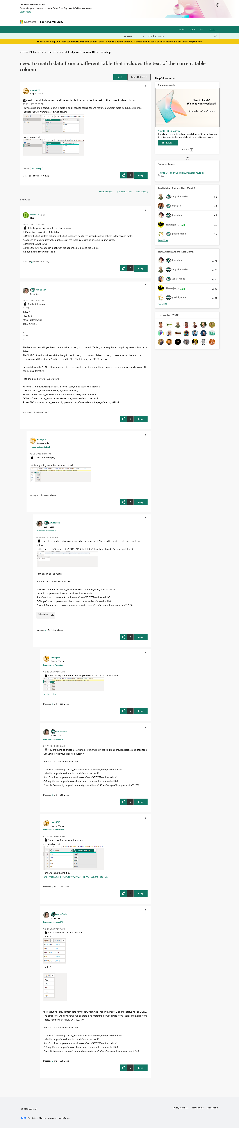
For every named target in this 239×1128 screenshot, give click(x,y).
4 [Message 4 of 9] (45, 630)
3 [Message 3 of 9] (38, 495)
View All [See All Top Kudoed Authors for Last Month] (163, 304)
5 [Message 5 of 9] (52, 704)
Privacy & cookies (180, 1107)
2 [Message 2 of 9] (31, 412)
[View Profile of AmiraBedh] (41, 289)
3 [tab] (186, 149)
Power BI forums (31, 52)
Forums (70, 21)
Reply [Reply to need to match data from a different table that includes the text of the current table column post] (140, 175)
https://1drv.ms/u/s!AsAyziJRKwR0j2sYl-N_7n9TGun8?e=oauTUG (75, 876)
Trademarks (212, 1107)
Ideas (96, 21)
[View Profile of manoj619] (35, 89)
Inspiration (83, 21)
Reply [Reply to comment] (140, 268)
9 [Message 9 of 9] (31, 261)
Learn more (25, 11)
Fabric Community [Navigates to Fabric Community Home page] (51, 22)
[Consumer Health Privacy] (59, 1118)
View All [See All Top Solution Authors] (163, 240)
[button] (120, 77)
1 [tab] (182, 149)
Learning (135, 21)
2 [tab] (184, 149)
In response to (40, 447)
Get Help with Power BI (78, 52)
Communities (109, 21)
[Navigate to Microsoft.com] (28, 22)
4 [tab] (188, 149)
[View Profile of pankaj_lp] (34, 214)
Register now (195, 41)
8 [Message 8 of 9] (52, 1060)
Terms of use (198, 1107)
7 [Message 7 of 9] (52, 886)
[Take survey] (168, 142)
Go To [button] (212, 29)
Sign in (192, 29)
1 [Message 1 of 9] (31, 175)
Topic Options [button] (138, 76)
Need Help (36, 168)
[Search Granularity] (133, 36)
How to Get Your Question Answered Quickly (181, 172)
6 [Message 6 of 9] (52, 795)
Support (147, 21)
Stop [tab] (191, 149)
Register (181, 29)
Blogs (123, 21)
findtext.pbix (49, 694)
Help (202, 29)
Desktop (105, 52)
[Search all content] (182, 36)
